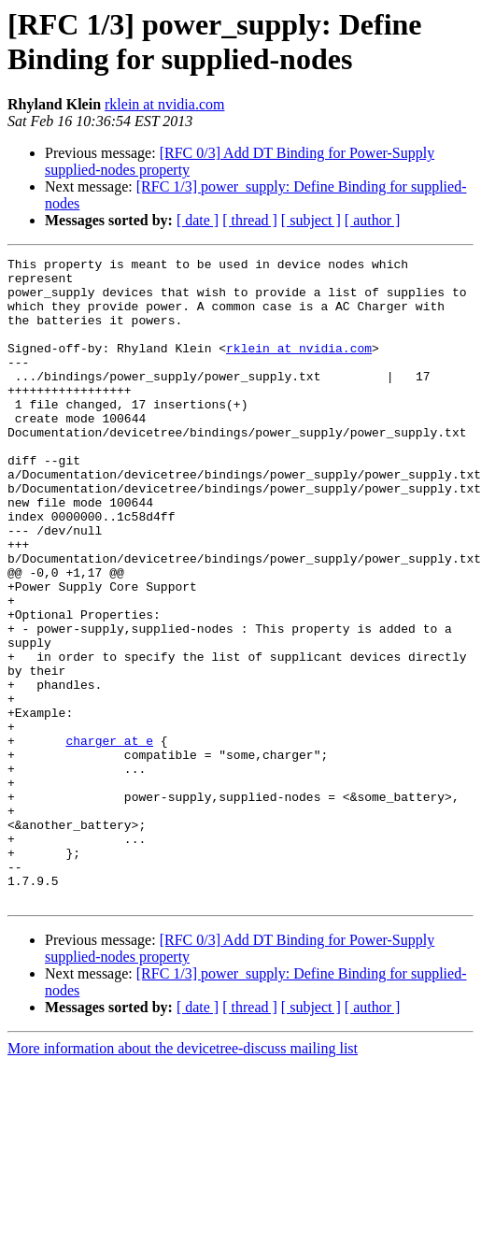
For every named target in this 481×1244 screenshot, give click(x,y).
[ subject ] (311, 220)
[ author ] (373, 220)
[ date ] (198, 220)
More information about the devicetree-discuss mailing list (182, 1177)
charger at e (109, 838)
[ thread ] (249, 220)
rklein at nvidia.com (164, 104)
